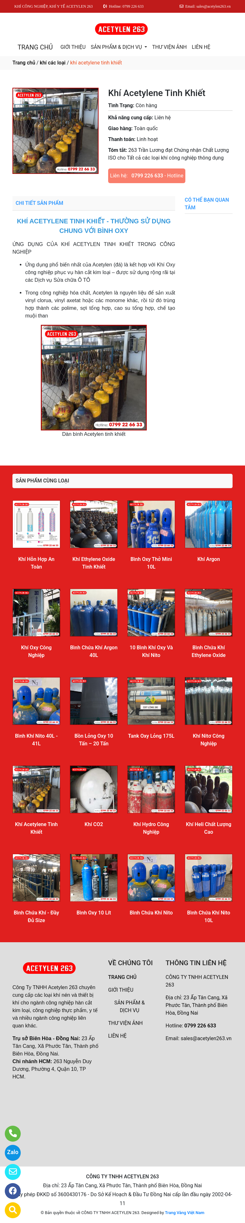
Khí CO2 (94, 824)
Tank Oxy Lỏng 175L (151, 736)
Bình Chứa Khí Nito (151, 913)
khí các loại (53, 63)
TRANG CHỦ (35, 47)
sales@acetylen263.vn (206, 1038)
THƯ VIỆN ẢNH (169, 47)
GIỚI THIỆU (72, 47)
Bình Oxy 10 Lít (94, 913)
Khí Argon (208, 559)
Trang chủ (23, 63)
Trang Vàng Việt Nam (184, 1212)
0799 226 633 (147, 176)
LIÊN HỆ (201, 47)
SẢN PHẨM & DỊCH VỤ (117, 47)
